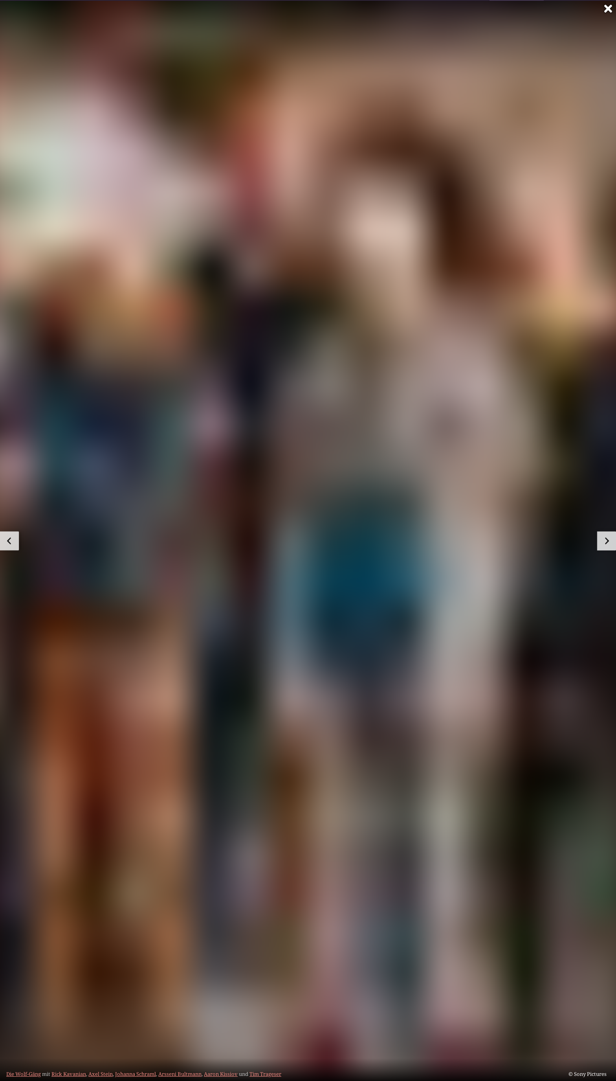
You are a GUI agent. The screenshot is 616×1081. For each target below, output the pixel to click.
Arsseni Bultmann (180, 1073)
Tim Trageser (265, 1073)
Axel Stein (100, 1073)
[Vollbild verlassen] (608, 9)
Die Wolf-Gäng (23, 1073)
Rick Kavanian (68, 1073)
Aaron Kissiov (221, 1073)
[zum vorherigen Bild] (9, 540)
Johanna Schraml (135, 1073)
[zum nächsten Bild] (606, 540)
